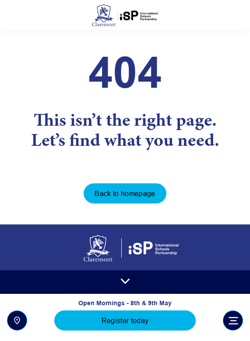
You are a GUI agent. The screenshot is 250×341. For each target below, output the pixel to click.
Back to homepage (125, 193)
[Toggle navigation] (233, 320)
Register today (125, 320)
